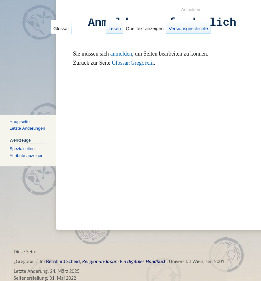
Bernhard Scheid (63, 261)
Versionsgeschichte (185, 28)
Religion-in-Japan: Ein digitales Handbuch (124, 261)
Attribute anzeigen (26, 155)
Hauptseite (19, 121)
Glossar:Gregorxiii (133, 63)
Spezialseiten (22, 148)
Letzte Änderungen (27, 128)
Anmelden (190, 9)
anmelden (121, 54)
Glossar (61, 28)
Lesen (111, 28)
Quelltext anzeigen (141, 28)
